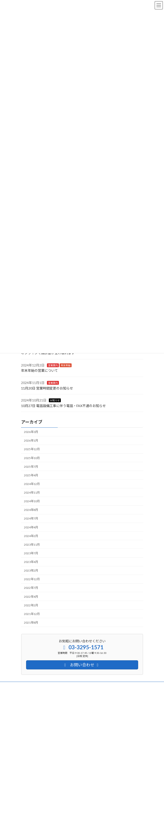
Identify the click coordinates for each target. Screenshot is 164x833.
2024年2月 (31, 536)
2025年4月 (31, 475)
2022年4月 (31, 596)
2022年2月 (31, 605)
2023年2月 (31, 570)
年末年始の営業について (39, 370)
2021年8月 (31, 622)
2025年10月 (32, 458)
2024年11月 (32, 492)
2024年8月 (31, 510)
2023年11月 (32, 544)
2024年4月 (31, 527)
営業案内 (53, 365)
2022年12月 (32, 579)
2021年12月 (32, 614)
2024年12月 (32, 484)
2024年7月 (31, 518)
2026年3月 (31, 432)
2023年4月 (31, 562)
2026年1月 (31, 440)
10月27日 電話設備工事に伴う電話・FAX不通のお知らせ (63, 406)
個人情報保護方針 (32, 686)
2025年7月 (31, 466)
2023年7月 (31, 553)
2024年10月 (32, 501)
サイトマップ (29, 695)
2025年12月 (32, 449)
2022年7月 (31, 588)
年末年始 (65, 365)
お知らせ (55, 400)
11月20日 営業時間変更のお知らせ (47, 388)
